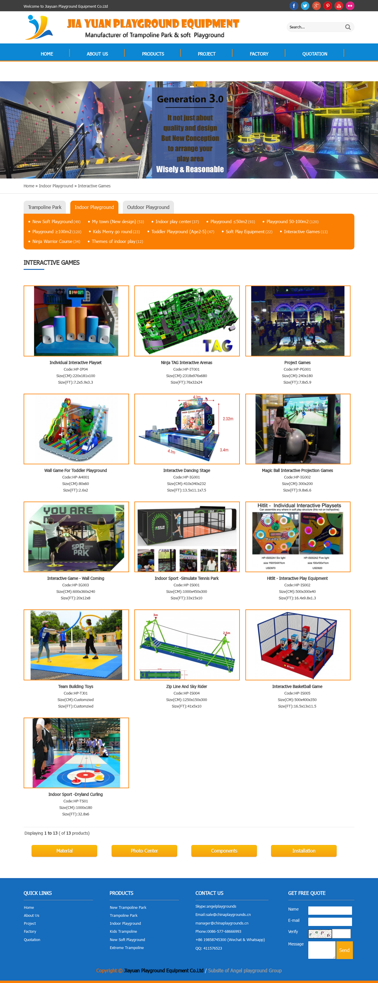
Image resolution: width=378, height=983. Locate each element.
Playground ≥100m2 (57, 231)
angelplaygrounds (221, 906)
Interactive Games (306, 231)
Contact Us (54, 72)
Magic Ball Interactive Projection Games (297, 470)
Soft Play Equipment (249, 231)
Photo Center (144, 851)
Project (207, 53)
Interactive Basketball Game (297, 686)
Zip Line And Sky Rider (186, 686)
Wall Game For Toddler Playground (75, 470)
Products (153, 53)
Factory (259, 53)
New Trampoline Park (128, 907)
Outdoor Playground (148, 207)
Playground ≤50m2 (233, 221)
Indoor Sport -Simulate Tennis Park (187, 578)
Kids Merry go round (116, 231)
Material (64, 851)
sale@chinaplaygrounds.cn (228, 914)
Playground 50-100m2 (293, 221)
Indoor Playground (94, 207)
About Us (97, 53)
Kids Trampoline (123, 931)
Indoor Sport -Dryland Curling (75, 794)
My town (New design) (118, 221)
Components (224, 851)
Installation (303, 851)
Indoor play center (177, 221)
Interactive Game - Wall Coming (75, 578)
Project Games (297, 362)
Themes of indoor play (117, 241)
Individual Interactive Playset (76, 362)
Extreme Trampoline (127, 947)
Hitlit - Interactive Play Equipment (297, 578)
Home (47, 53)
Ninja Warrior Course (56, 241)
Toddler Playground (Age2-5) (182, 231)
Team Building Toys (75, 686)
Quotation (314, 53)
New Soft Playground (56, 221)
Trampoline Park (44, 207)
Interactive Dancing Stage (186, 470)
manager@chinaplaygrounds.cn (221, 923)
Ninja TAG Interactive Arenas (186, 362)
